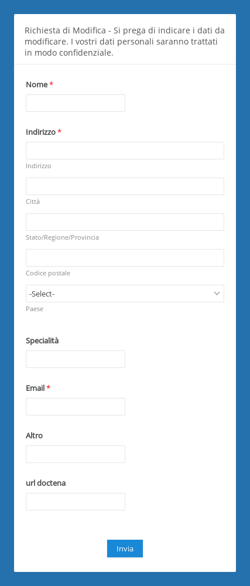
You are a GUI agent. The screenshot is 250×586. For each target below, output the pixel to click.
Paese (34, 308)
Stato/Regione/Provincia (62, 237)
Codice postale (48, 272)
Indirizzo (39, 165)
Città (33, 201)
